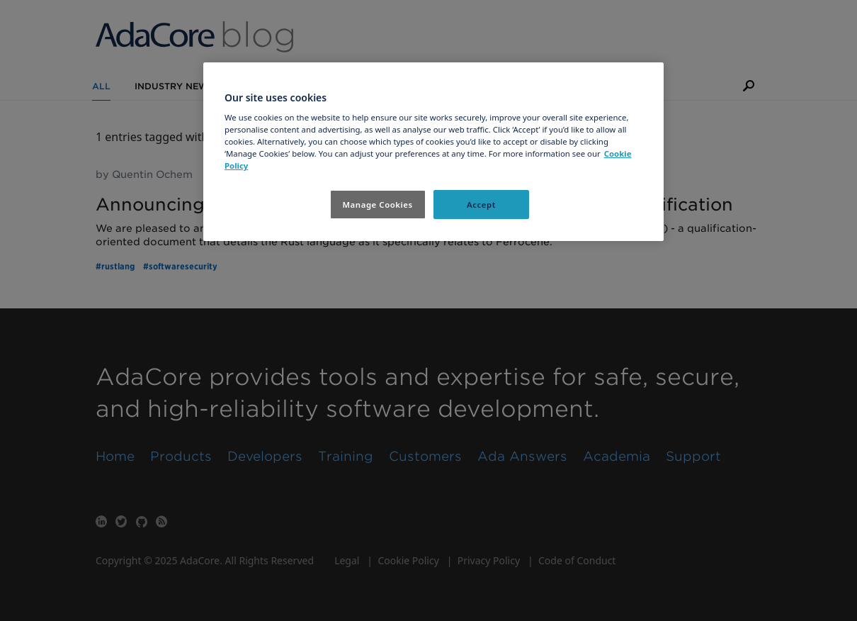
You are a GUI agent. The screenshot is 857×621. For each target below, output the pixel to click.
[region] (433, 152)
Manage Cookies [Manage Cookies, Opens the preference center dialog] (377, 204)
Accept (481, 204)
